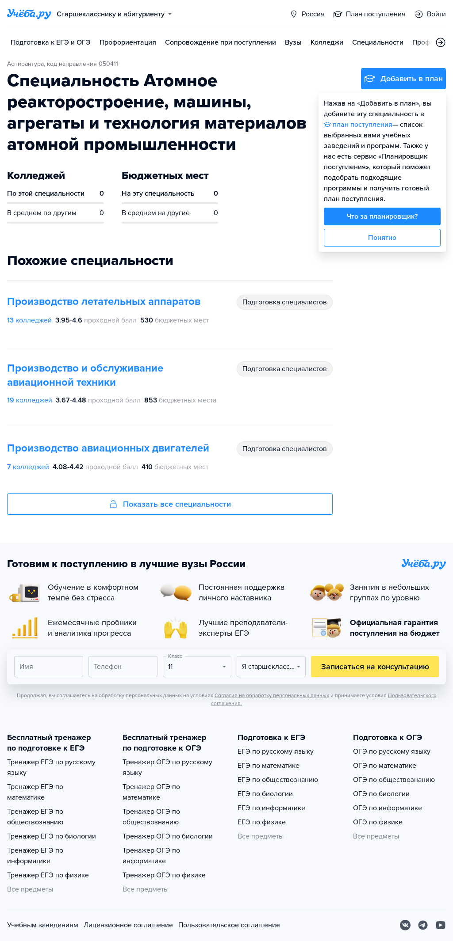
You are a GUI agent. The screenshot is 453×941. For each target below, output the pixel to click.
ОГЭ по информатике (387, 808)
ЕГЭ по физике (262, 822)
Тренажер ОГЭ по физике (164, 875)
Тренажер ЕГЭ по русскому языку (51, 767)
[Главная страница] (29, 14)
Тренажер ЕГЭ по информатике (35, 855)
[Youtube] (440, 925)
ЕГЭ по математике (268, 765)
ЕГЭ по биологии (265, 793)
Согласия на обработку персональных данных (272, 695)
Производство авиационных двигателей (108, 448)
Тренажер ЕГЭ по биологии (51, 836)
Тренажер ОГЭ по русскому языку (167, 767)
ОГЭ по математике (384, 765)
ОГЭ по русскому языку (391, 751)
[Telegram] (423, 925)
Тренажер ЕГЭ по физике (48, 875)
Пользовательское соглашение (229, 925)
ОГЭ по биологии (381, 793)
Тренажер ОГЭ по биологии (168, 836)
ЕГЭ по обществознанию (278, 779)
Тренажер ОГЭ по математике (151, 792)
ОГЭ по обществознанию (394, 779)
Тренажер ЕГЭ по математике (35, 792)
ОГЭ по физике (378, 822)
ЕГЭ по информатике (271, 808)
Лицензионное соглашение (128, 925)
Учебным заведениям (42, 925)
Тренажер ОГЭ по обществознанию (151, 817)
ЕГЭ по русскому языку (276, 751)
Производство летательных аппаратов (103, 301)
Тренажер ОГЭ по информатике (151, 855)
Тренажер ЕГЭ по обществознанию (35, 817)
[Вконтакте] (405, 925)
